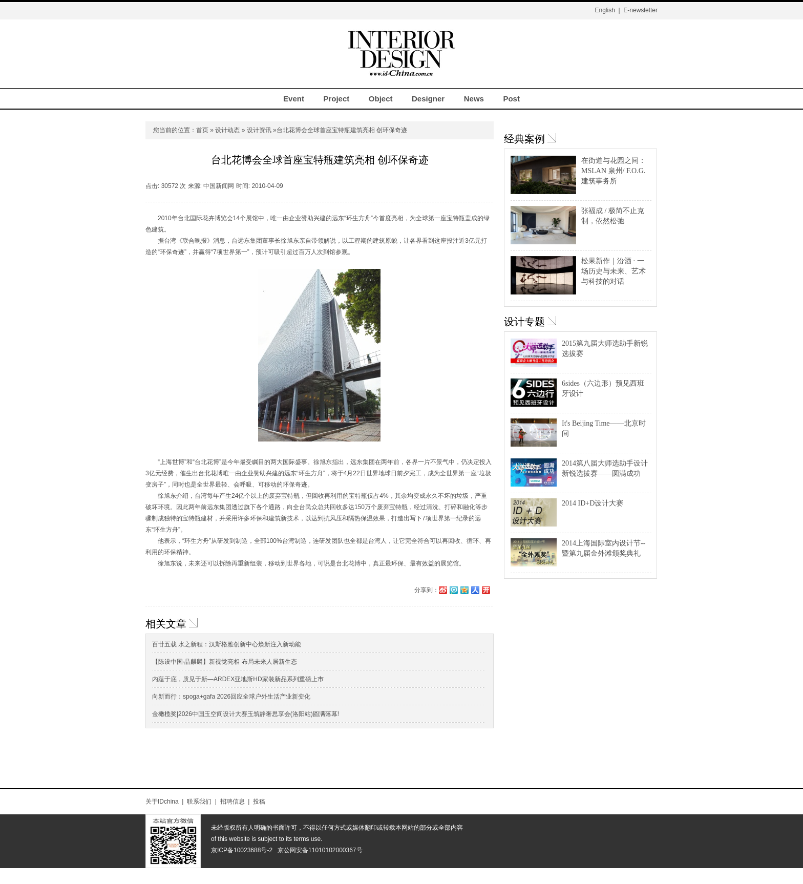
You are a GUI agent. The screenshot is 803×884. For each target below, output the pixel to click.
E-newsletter (640, 10)
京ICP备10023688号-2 (241, 850)
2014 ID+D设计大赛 (592, 503)
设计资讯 (259, 130)
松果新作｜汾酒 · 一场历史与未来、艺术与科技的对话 (613, 271)
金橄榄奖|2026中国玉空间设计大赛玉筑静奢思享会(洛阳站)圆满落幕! (245, 714)
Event (293, 98)
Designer (428, 98)
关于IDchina (162, 801)
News (474, 98)
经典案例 (524, 138)
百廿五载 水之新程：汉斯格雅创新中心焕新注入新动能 (226, 644)
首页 (202, 130)
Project (336, 98)
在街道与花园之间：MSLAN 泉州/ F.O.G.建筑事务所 (613, 171)
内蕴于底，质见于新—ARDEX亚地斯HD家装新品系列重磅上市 (238, 679)
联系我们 (199, 801)
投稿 (259, 801)
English (605, 10)
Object (381, 98)
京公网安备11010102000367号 (320, 850)
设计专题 (524, 321)
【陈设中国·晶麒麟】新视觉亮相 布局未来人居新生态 (224, 661)
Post (511, 98)
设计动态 (227, 130)
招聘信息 (232, 801)
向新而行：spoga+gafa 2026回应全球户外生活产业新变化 (231, 696)
